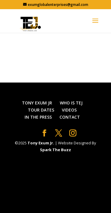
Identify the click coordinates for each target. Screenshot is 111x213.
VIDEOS (69, 110)
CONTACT (69, 117)
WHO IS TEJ (71, 103)
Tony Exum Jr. (41, 143)
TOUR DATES (41, 110)
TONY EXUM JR (37, 103)
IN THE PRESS (38, 117)
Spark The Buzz (55, 149)
